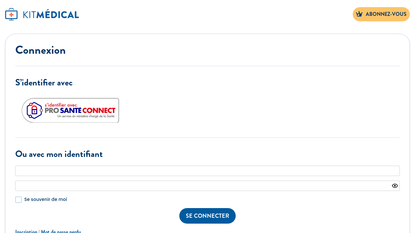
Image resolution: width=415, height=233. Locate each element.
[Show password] (394, 185)
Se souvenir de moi (45, 199)
